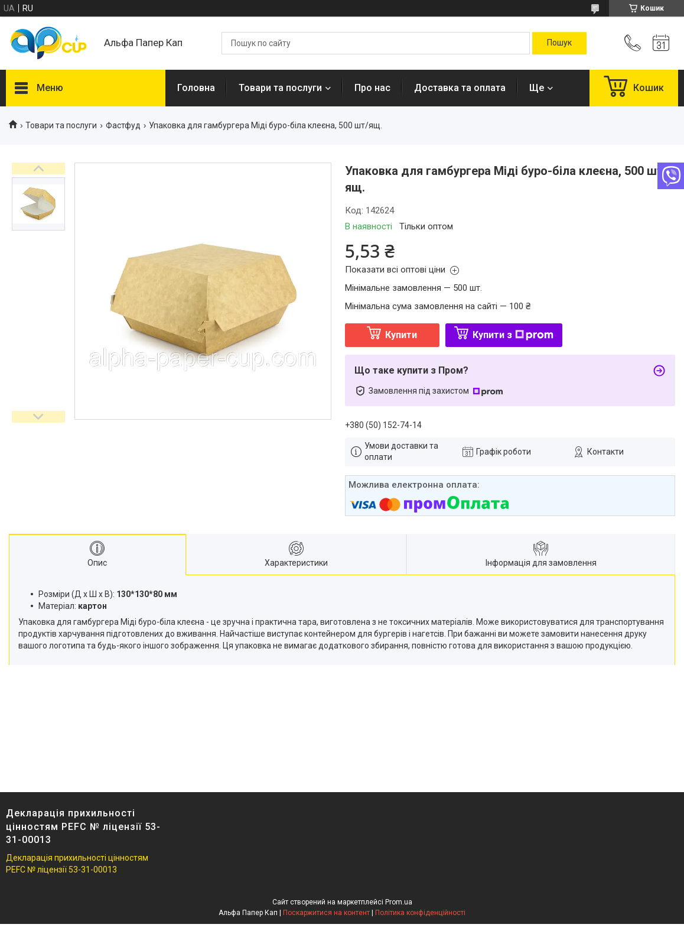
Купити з (513, 334)
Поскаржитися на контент (326, 913)
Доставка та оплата (460, 87)
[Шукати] (559, 43)
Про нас (372, 87)
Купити (401, 334)
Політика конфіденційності (420, 913)
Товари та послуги (280, 87)
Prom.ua (398, 902)
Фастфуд (123, 125)
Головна (196, 87)
